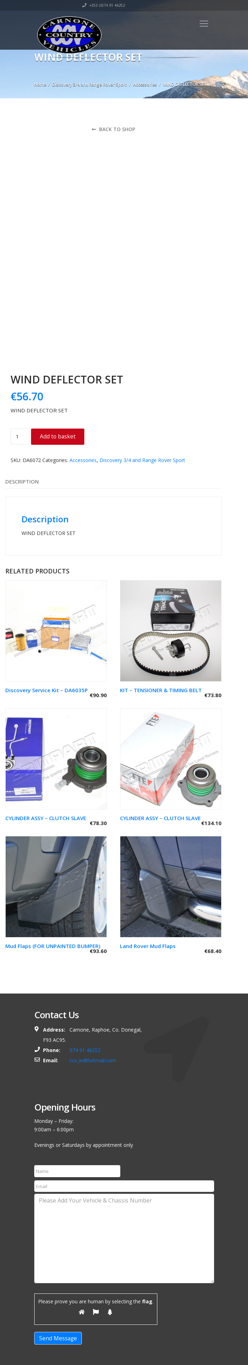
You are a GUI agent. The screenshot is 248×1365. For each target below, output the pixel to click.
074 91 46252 (85, 996)
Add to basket (57, 382)
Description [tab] (22, 427)
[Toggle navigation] (204, 24)
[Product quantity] (20, 383)
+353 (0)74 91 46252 (192, 5)
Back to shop (113, 129)
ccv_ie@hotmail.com (92, 1006)
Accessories (145, 84)
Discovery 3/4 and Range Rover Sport (89, 84)
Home (40, 84)
